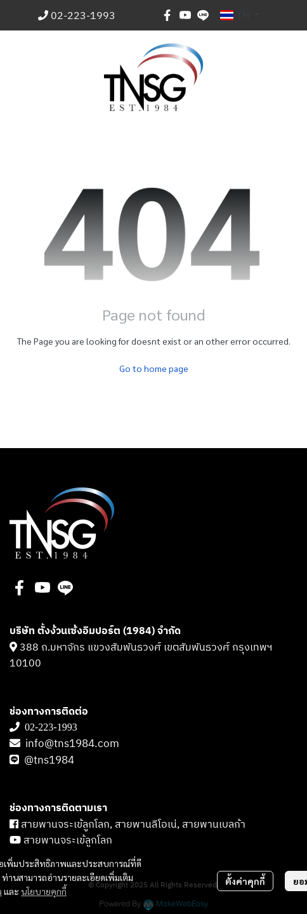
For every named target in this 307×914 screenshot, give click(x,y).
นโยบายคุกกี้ (44, 891)
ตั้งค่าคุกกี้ (245, 881)
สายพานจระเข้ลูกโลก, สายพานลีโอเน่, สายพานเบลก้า (133, 824)
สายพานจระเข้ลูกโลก (67, 840)
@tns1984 (50, 760)
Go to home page (153, 368)
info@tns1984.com (72, 744)
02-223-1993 (83, 16)
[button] (239, 15)
